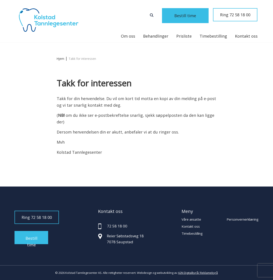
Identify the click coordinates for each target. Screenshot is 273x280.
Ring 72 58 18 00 (235, 14)
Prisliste (184, 36)
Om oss (128, 36)
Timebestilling (213, 36)
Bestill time (191, 14)
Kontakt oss (246, 36)
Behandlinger (155, 36)
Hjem (60, 59)
